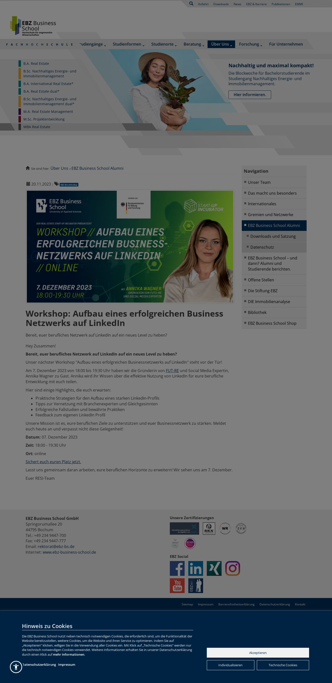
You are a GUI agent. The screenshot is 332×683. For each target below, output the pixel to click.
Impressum (66, 664)
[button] (16, 667)
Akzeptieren (258, 652)
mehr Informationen (68, 654)
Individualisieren (230, 665)
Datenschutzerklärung (39, 664)
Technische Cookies (283, 665)
